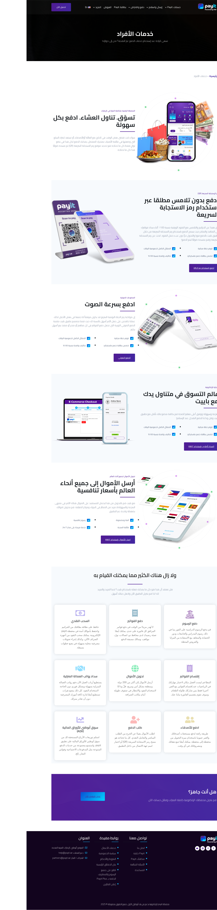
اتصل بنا (114, 848)
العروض (81, 7)
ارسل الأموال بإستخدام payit (91, 540)
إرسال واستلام (129, 7)
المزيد (72, 7)
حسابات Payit (147, 7)
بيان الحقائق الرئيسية (79, 864)
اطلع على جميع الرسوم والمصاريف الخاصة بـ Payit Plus (79, 874)
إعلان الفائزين (83, 884)
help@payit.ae (39, 853)
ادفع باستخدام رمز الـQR (177, 268)
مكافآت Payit (111, 859)
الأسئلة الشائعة (111, 864)
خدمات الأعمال (82, 848)
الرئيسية (187, 76)
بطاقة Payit (93, 7)
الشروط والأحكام (81, 859)
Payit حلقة (112, 853)
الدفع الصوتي (98, 358)
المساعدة (113, 870)
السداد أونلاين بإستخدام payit (175, 447)
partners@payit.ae (35, 858)
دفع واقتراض (111, 7)
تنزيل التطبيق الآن (66, 796)
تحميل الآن (34, 7)
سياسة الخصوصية (80, 853)
